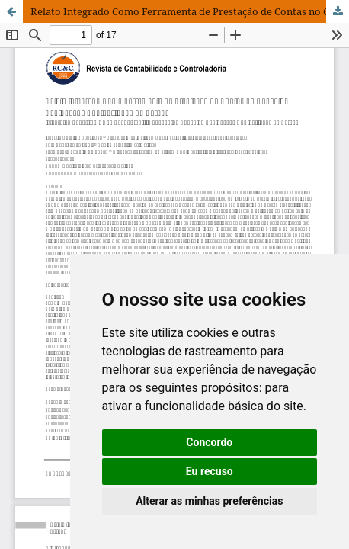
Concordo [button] (209, 442)
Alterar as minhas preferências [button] (209, 501)
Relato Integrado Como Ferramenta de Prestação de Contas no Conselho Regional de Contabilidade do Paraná (189, 11)
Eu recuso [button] (209, 471)
